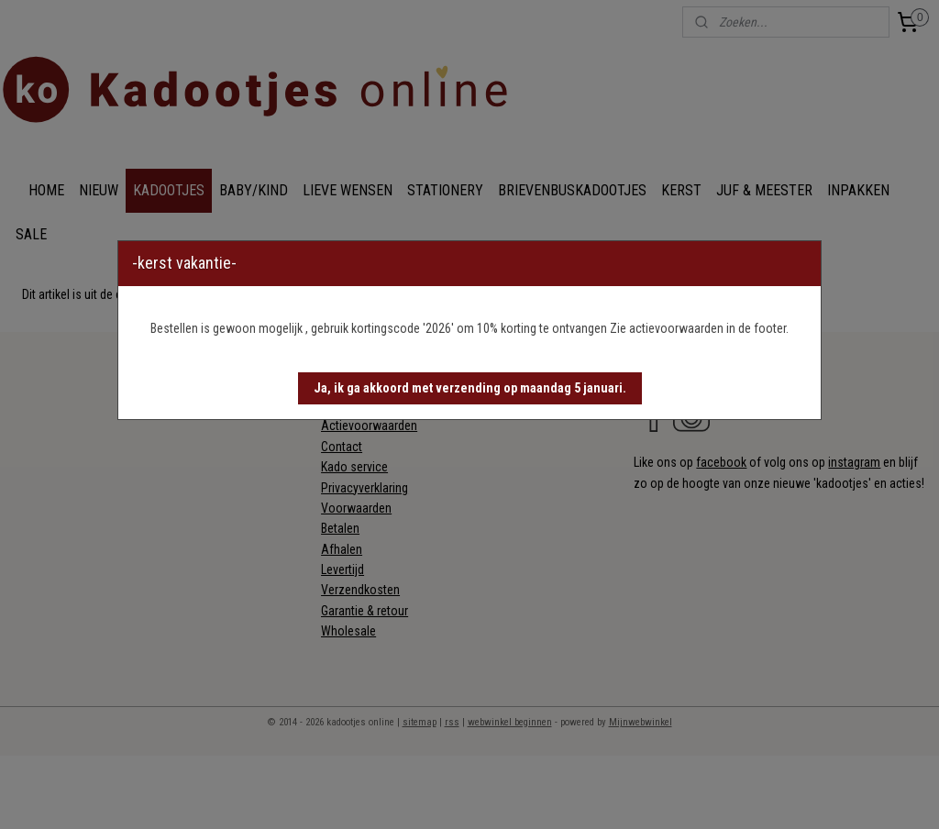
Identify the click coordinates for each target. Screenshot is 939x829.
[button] (470, 388)
